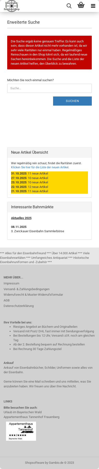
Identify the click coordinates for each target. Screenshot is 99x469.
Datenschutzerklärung (19, 306)
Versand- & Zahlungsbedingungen (27, 289)
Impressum (11, 283)
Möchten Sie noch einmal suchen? (30, 80)
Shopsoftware (34, 462)
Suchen (72, 101)
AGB (7, 300)
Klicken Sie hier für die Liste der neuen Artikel (39, 167)
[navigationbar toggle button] (93, 6)
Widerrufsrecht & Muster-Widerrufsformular (33, 294)
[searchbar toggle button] (69, 6)
